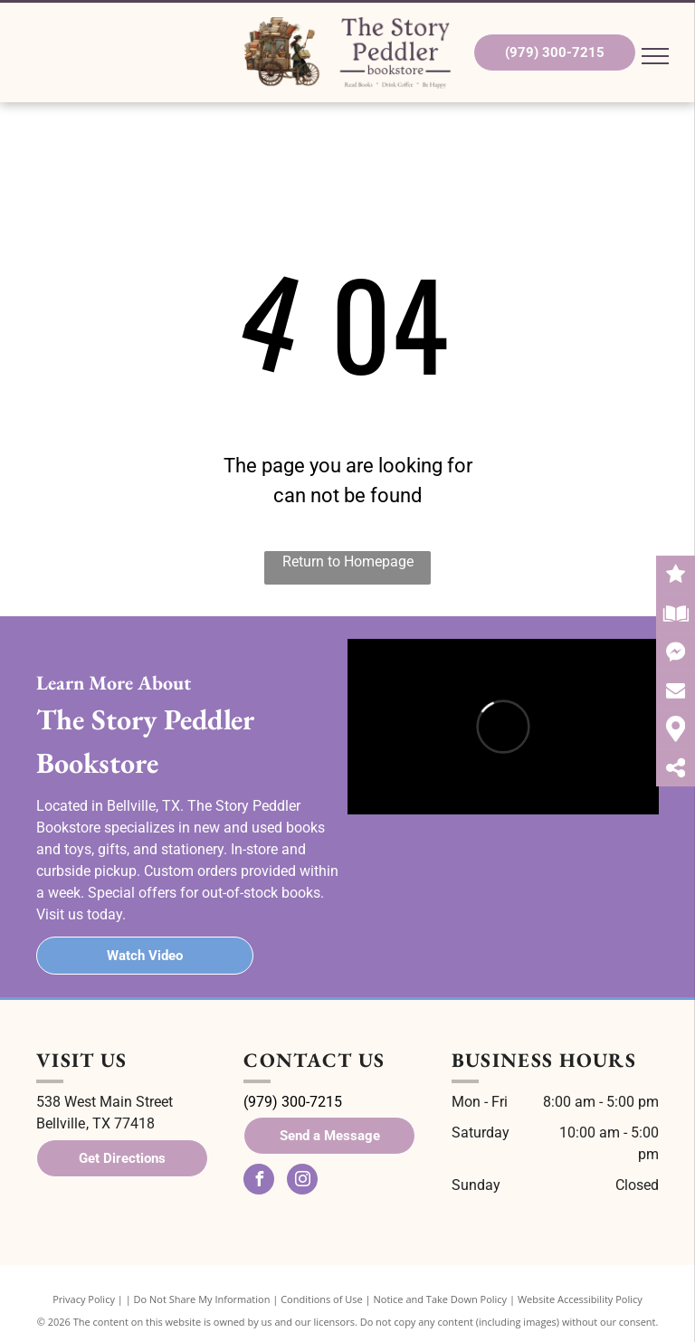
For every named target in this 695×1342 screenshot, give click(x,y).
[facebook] (258, 1181)
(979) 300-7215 (292, 1101)
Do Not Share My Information (202, 1299)
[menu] (655, 56)
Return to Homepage (348, 561)
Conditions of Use (322, 1299)
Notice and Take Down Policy (441, 1299)
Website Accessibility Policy (580, 1299)
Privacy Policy (83, 1299)
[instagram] (302, 1181)
